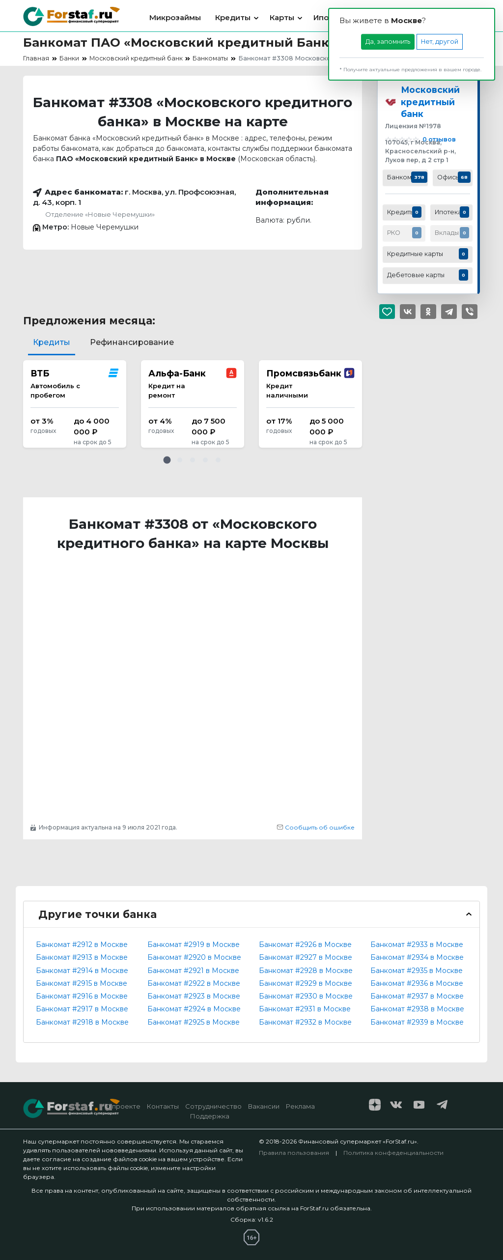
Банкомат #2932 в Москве (305, 1022)
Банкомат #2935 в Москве (416, 970)
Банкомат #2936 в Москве (416, 983)
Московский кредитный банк (430, 102)
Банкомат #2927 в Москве (305, 957)
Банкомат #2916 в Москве (82, 996)
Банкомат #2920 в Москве (194, 957)
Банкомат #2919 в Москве (193, 944)
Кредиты (233, 17)
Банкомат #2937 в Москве (417, 996)
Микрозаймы (175, 17)
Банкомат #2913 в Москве (82, 957)
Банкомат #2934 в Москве (417, 957)
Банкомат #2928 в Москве (306, 970)
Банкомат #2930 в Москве (306, 996)
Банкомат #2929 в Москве (305, 983)
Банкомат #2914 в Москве (82, 970)
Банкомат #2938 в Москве (417, 1008)
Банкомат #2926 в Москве (305, 944)
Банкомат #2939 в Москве (417, 1022)
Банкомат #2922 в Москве (193, 983)
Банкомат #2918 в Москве (82, 1022)
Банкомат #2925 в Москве (193, 1022)
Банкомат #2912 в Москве (82, 944)
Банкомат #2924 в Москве (194, 1008)
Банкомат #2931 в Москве (305, 1008)
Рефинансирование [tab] (132, 342)
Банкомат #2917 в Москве (82, 1008)
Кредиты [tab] (51, 342)
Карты (282, 17)
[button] (167, 460)
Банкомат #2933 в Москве (416, 944)
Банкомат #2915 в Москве (81, 983)
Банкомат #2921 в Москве (193, 970)
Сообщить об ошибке (316, 827)
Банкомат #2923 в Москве (193, 996)
